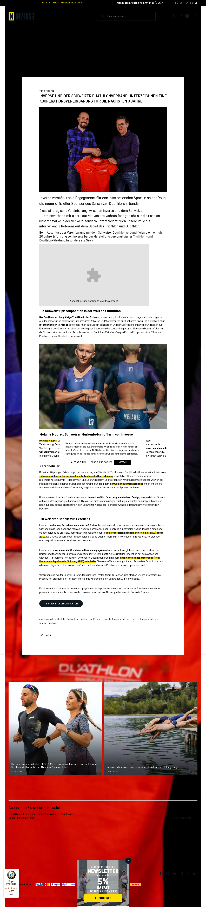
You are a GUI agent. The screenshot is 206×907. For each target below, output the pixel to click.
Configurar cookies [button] (101, 462)
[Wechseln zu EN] (186, 3)
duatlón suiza (96, 619)
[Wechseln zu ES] (176, 3)
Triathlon (46, 91)
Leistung (83, 300)
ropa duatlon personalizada (117, 619)
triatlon (43, 623)
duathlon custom (48, 619)
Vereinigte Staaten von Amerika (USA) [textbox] (138, 2)
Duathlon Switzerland (68, 619)
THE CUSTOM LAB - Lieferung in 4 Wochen (62, 3)
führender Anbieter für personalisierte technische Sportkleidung (76, 476)
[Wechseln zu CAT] (182, 3)
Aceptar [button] (122, 462)
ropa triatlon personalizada (145, 619)
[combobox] (138, 2)
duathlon (52, 623)
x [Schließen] (128, 860)
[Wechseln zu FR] (191, 3)
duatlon (84, 619)
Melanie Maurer (48, 440)
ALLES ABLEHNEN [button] (78, 462)
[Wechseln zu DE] (196, 3)
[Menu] (17, 871)
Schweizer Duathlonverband (126, 483)
